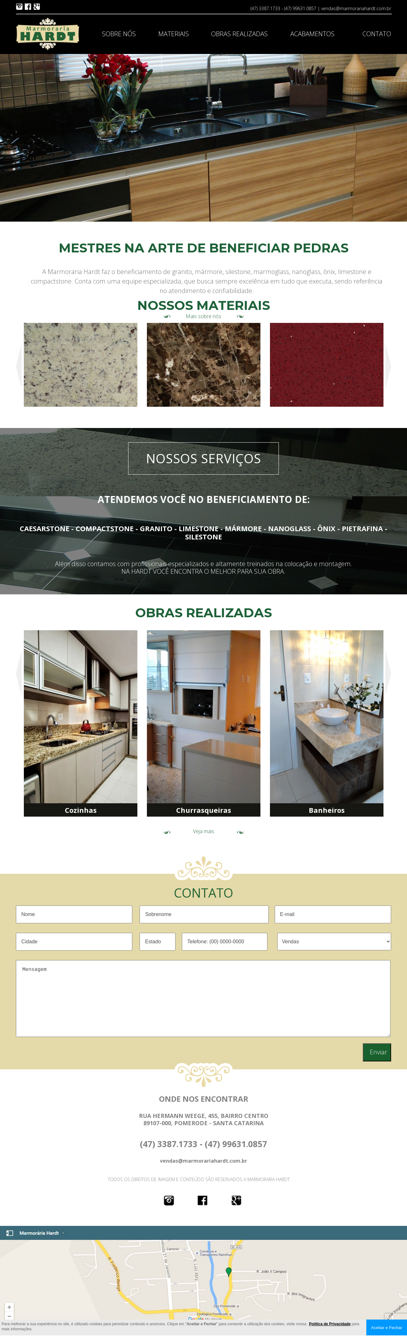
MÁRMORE (243, 528)
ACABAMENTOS (312, 34)
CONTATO (376, 34)
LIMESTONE (198, 528)
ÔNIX (326, 528)
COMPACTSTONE (105, 528)
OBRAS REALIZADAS (239, 34)
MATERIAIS (173, 34)
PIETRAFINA (362, 528)
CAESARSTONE (44, 528)
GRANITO (156, 528)
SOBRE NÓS (119, 34)
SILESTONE (203, 536)
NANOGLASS (289, 528)
